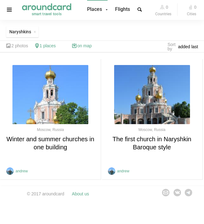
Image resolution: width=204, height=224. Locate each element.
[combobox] (189, 46)
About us (80, 194)
